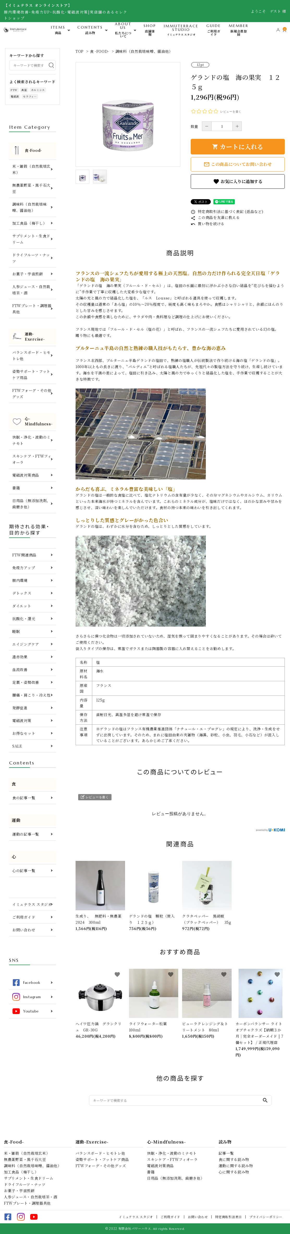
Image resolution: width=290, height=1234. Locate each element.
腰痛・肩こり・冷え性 (31, 695)
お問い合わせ (23, 929)
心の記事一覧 (23, 870)
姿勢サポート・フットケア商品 (102, 1159)
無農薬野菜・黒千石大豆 (31, 188)
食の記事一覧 (23, 797)
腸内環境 (20, 580)
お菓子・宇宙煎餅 (27, 273)
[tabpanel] (128, 114)
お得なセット (23, 733)
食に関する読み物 (234, 1159)
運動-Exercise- (92, 1142)
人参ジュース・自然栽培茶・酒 (31, 289)
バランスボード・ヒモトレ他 (31, 355)
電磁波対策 (22, 720)
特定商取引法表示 (228, 1216)
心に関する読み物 (234, 1171)
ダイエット (21, 605)
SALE (17, 746)
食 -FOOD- (99, 51)
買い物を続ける (208, 223)
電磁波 (15, 96)
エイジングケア (25, 644)
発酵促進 (20, 707)
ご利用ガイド (23, 917)
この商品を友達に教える (215, 217)
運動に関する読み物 (236, 1165)
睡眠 (16, 631)
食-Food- (14, 1142)
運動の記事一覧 (25, 834)
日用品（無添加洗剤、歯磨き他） (31, 503)
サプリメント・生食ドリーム (31, 239)
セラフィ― (30, 96)
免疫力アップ (23, 567)
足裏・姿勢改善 (25, 682)
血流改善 (20, 669)
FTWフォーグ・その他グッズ (32, 393)
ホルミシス (38, 90)
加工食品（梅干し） (29, 223)
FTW (14, 90)
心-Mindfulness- (166, 1142)
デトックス (22, 593)
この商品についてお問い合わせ (237, 164)
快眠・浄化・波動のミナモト (31, 440)
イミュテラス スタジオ (32, 904)
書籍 (16, 487)
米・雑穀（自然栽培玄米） (31, 169)
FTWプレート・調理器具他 (32, 308)
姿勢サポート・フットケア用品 (31, 374)
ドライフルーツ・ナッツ (31, 258)
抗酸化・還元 (23, 618)
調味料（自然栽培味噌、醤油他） (144, 51)
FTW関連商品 (24, 554)
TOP (80, 51)
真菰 (24, 90)
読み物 (225, 1142)
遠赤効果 (20, 656)
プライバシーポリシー (265, 1216)
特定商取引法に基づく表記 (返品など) (227, 211)
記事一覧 (226, 1153)
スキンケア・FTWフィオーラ (32, 459)
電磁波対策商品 (25, 475)
